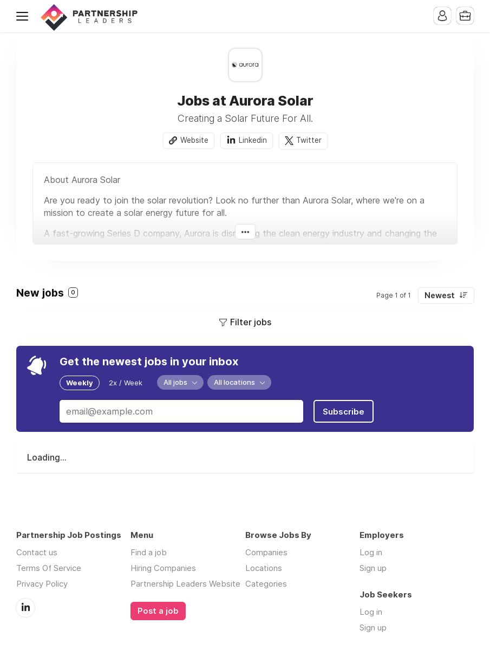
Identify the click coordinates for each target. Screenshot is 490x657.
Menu (24, 16)
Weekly (79, 382)
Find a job (148, 552)
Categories (266, 584)
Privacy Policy (42, 584)
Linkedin (253, 140)
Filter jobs (250, 322)
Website (194, 140)
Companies (266, 552)
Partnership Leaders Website (185, 584)
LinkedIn (25, 608)
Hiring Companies (163, 568)
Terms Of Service (48, 568)
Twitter (309, 140)
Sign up (373, 568)
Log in (371, 552)
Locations (263, 568)
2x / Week (125, 382)
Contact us (36, 552)
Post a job (158, 611)
